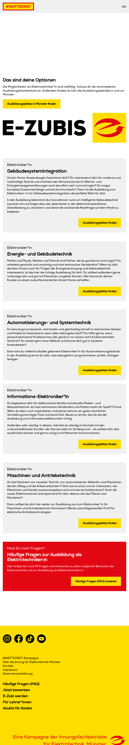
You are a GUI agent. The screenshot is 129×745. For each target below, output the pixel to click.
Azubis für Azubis (17, 708)
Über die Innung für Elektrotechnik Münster (32, 662)
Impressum (10, 670)
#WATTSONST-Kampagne (20, 658)
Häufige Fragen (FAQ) (21, 684)
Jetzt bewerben (16, 690)
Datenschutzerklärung (18, 673)
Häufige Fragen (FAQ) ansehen (96, 581)
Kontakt (8, 666)
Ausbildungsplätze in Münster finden (31, 104)
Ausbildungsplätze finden (100, 223)
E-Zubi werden (15, 696)
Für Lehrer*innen (17, 702)
